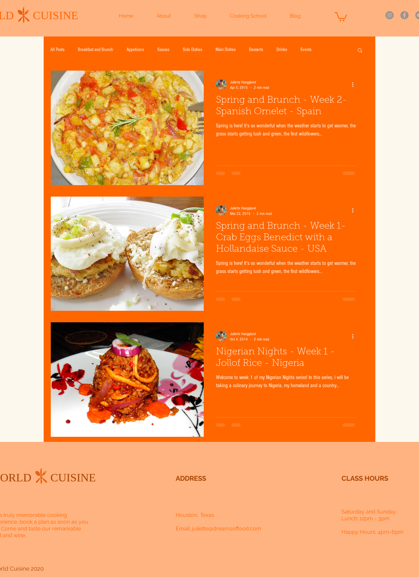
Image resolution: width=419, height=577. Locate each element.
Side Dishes (192, 49)
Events (306, 49)
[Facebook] (404, 15)
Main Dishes (226, 49)
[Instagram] (389, 15)
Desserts (256, 49)
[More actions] (355, 84)
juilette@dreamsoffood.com (226, 528)
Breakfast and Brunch (95, 49)
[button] (341, 16)
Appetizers (135, 49)
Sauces (163, 49)
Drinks (282, 49)
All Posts (57, 49)
